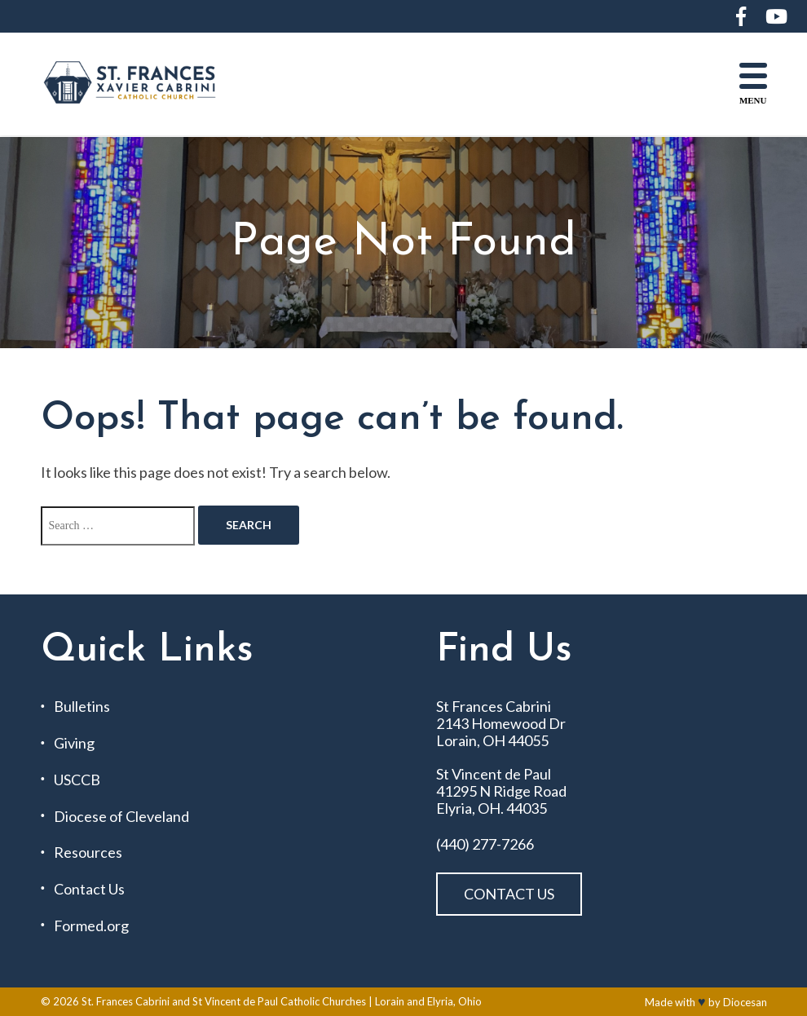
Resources (88, 852)
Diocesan (745, 1002)
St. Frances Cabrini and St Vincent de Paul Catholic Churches (224, 1001)
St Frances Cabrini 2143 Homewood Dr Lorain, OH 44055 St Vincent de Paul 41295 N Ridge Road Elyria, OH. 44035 (501, 757)
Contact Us (89, 889)
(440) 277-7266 (485, 844)
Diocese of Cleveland (121, 816)
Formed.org (91, 925)
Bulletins (82, 706)
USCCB (77, 780)
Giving (74, 743)
